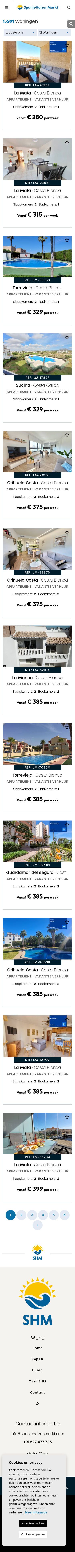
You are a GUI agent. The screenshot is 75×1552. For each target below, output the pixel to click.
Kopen (37, 1359)
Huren (37, 1370)
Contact (37, 1393)
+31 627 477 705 (37, 1442)
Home (37, 1348)
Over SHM (37, 1381)
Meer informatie (36, 1512)
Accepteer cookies (33, 1523)
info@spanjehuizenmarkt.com (37, 1433)
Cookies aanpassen (33, 1534)
